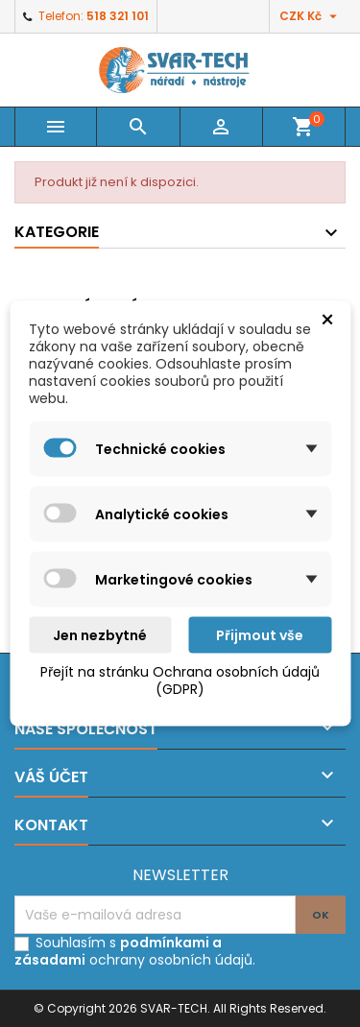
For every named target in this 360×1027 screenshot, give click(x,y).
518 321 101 (117, 16)
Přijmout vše (259, 635)
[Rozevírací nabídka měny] (310, 16)
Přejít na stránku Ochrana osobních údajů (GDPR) (180, 680)
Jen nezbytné (100, 635)
